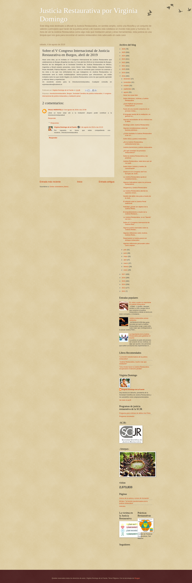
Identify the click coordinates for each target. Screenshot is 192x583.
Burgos (69, 93)
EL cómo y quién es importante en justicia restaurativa (140, 303)
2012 (124, 291)
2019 (124, 72)
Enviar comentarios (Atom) (59, 186)
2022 (124, 62)
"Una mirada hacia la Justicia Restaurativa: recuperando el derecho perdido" (134, 368)
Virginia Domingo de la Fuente (65, 127)
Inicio (79, 182)
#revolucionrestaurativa (58, 93)
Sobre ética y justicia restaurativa (134, 139)
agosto (126, 92)
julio (125, 250)
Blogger (137, 578)
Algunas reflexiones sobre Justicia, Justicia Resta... (135, 234)
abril (125, 260)
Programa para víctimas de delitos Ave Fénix (134, 413)
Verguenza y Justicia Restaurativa (135, 187)
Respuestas (55, 123)
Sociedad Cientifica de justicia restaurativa (87, 93)
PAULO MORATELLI (55, 110)
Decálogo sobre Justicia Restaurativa (136, 125)
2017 (124, 274)
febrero (126, 266)
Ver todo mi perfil (125, 400)
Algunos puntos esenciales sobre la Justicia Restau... (135, 228)
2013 (124, 288)
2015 (124, 281)
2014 (124, 284)
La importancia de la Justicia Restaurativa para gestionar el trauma (139, 336)
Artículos (122, 506)
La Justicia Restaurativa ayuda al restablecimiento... (134, 178)
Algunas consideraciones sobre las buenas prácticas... (135, 129)
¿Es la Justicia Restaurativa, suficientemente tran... (133, 143)
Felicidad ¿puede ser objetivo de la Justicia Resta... (135, 207)
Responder (52, 118)
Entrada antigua (106, 182)
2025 (124, 52)
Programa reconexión (126, 416)
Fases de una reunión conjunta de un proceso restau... (136, 110)
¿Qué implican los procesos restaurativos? (133, 104)
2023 (124, 59)
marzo (126, 263)
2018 (124, 76)
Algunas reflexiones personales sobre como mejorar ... (136, 244)
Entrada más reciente (50, 182)
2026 (124, 49)
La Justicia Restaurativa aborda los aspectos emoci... (135, 192)
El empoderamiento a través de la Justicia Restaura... (135, 213)
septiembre (128, 89)
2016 (124, 278)
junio (125, 253)
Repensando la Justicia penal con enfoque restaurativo (135, 239)
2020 (124, 69)
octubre (126, 85)
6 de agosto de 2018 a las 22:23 (91, 127)
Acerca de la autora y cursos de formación (134, 498)
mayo (126, 256)
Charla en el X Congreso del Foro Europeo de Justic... (135, 172)
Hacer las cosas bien (130, 95)
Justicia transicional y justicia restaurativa (137, 147)
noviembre (127, 82)
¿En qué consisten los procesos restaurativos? (134, 151)
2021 (124, 66)
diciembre (127, 79)
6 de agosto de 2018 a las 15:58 (75, 110)
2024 (124, 56)
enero (126, 270)
